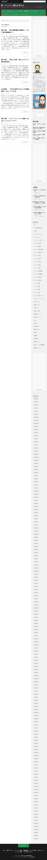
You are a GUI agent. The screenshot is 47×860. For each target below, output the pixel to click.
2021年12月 (36, 417)
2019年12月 (36, 491)
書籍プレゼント (37, 329)
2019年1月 (36, 524)
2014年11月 (36, 678)
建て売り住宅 (36, 326)
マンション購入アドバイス (39, 295)
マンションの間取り (38, 280)
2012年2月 (36, 780)
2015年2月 (36, 669)
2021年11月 (36, 420)
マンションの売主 (14, 14)
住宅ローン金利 (37, 310)
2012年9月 (36, 758)
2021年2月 (36, 447)
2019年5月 (36, 512)
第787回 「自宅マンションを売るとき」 (26, 1)
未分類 (8, 93)
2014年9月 (36, 684)
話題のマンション (37, 341)
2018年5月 (36, 549)
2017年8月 (36, 577)
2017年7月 (36, 580)
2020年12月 (36, 454)
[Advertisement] (39, 37)
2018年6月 (36, 546)
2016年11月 (36, 604)
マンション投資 (38, 193)
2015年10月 (36, 644)
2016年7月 (36, 617)
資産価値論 (26, 11)
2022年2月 (36, 411)
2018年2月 (36, 558)
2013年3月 (36, 740)
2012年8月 (36, 761)
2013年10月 (36, 718)
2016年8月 (36, 614)
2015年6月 (36, 657)
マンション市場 (19, 11)
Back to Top (23, 845)
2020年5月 (36, 475)
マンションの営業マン (38, 252)
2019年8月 (36, 503)
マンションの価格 (37, 246)
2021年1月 (36, 451)
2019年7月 (36, 506)
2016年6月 (36, 620)
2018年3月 (36, 555)
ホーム (3, 11)
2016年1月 (36, 635)
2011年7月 (36, 801)
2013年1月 (36, 746)
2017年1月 (36, 598)
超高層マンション (37, 347)
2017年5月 (36, 586)
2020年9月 (36, 463)
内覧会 (35, 323)
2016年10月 (36, 607)
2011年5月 (36, 807)
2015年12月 (36, 638)
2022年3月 (36, 407)
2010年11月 (36, 826)
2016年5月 (36, 623)
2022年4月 (36, 404)
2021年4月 (36, 441)
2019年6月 (36, 509)
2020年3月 (36, 481)
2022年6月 (36, 398)
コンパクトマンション (38, 234)
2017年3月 (36, 592)
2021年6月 (36, 435)
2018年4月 (36, 552)
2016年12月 (36, 601)
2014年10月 (36, 681)
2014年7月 (36, 691)
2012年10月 (36, 755)
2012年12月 (36, 749)
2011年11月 (36, 789)
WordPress (32, 856)
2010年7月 (36, 838)
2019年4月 (36, 515)
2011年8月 (36, 798)
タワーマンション (37, 237)
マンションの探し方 (38, 261)
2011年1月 (36, 820)
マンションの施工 (37, 264)
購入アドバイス (10, 11)
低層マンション (37, 304)
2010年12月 (36, 823)
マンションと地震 (37, 243)
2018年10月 (36, 534)
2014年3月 (36, 703)
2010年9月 (36, 832)
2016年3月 (36, 629)
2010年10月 (36, 829)
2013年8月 (36, 724)
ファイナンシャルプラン (38, 240)
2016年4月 (36, 626)
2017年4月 (36, 589)
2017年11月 (36, 567)
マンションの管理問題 (38, 270)
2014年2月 (36, 706)
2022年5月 (36, 401)
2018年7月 (36, 543)
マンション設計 (34, 11)
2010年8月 (36, 835)
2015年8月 (36, 651)
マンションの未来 (37, 267)
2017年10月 (36, 571)
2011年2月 (36, 817)
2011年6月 (36, 804)
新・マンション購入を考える (12, 5)
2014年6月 (36, 694)
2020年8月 (36, 466)
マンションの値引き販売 (40, 210)
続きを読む (25, 52)
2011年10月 (36, 792)
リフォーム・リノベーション (39, 298)
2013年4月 (36, 737)
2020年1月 (36, 487)
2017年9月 (36, 574)
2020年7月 (36, 469)
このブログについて (24, 14)
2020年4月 (36, 478)
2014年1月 (36, 709)
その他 (35, 230)
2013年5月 (36, 734)
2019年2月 (36, 521)
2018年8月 (36, 540)
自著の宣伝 (36, 338)
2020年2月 (36, 484)
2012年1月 (36, 783)
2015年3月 (36, 666)
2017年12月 (36, 564)
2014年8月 (36, 687)
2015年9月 (36, 647)
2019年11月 (36, 494)
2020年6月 (36, 472)
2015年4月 (36, 663)
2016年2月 (36, 632)
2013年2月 (36, 743)
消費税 (35, 335)
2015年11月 (36, 641)
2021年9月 (36, 426)
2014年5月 (36, 697)
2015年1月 (36, 672)
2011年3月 (36, 814)
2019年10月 (36, 497)
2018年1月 (36, 561)
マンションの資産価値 (39, 216)
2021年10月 (36, 423)
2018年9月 (36, 537)
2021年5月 (36, 438)
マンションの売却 (37, 258)
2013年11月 (36, 715)
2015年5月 (36, 660)
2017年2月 (36, 595)
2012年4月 (36, 774)
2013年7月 (36, 727)
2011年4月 (36, 811)
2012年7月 (36, 764)
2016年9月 (36, 611)
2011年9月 (36, 795)
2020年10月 (36, 460)
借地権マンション (37, 314)
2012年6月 (36, 767)
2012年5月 (36, 771)
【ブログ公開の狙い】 (38, 227)
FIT (24, 856)
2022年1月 (36, 414)
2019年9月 (36, 500)
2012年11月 (36, 752)
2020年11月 (36, 457)
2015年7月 (36, 654)
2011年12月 (36, 786)
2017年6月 (36, 583)
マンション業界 (37, 289)
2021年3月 (36, 444)
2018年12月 (36, 527)
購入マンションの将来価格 (18, 34)
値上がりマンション (38, 317)
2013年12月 (36, 712)
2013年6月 (36, 731)
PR (34, 224)
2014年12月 (36, 675)
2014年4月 (36, 700)
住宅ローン (36, 307)
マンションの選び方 (10, 34)
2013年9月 (36, 721)
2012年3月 (36, 777)
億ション (35, 320)
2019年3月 (36, 518)
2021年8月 (36, 429)
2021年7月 (36, 432)
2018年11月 (36, 531)
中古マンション (5, 14)
